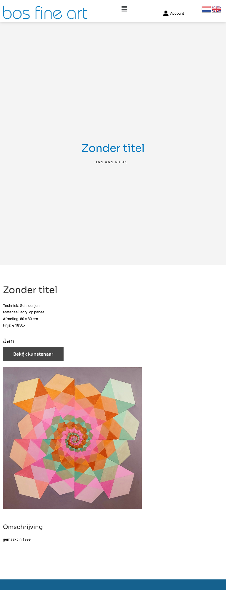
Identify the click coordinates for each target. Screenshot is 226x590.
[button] (124, 6)
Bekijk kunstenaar (33, 356)
